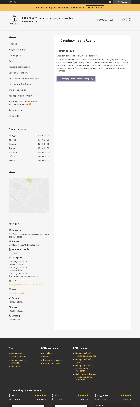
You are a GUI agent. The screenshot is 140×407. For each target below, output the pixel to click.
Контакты (15, 366)
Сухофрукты (49, 353)
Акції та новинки (17, 49)
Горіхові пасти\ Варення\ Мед (24, 78)
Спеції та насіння (17, 90)
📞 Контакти (15, 110)
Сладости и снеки (51, 363)
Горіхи (12, 61)
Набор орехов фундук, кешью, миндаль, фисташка (85, 377)
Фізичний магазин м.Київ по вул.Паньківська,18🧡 (23, 103)
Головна (13, 44)
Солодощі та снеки (18, 73)
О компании (16, 353)
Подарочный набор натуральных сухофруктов (84, 368)
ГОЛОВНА (102, 20)
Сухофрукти (15, 55)
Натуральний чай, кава (20, 84)
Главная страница (19, 357)
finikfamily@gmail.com (18, 293)
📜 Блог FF (14, 116)
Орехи (46, 357)
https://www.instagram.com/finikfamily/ (26, 284)
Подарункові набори (19, 67)
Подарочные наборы (53, 360)
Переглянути (95, 7)
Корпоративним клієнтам (22, 96)
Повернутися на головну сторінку (77, 79)
